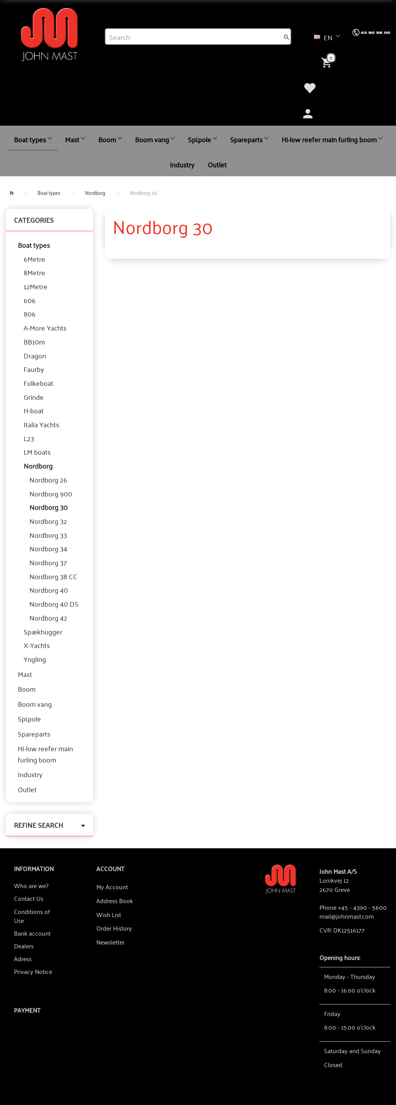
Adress (23, 958)
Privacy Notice (33, 971)
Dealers (24, 945)
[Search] (286, 37)
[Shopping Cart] (328, 62)
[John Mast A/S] (280, 878)
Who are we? (31, 885)
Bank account (32, 933)
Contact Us (28, 898)
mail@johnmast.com (346, 916)
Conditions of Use (32, 916)
